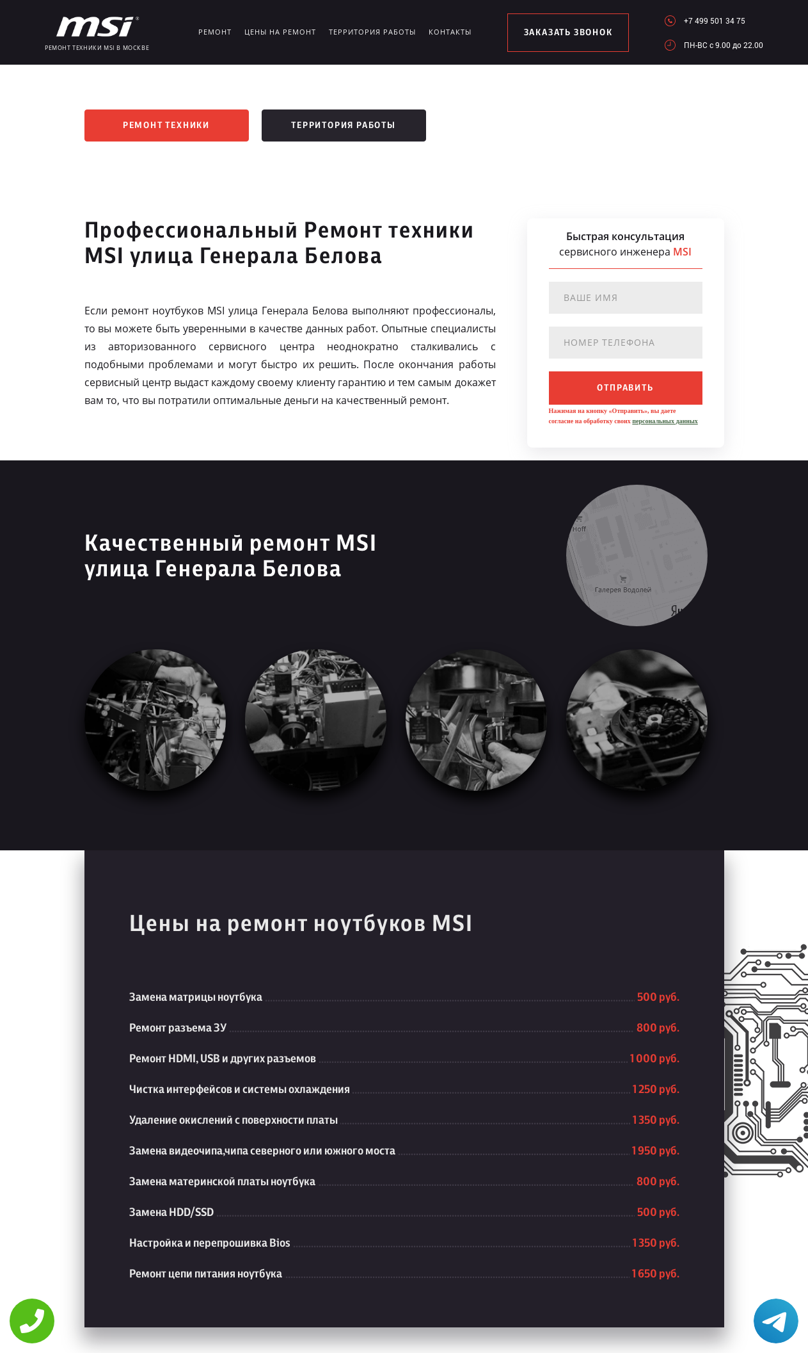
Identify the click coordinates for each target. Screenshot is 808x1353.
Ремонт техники (166, 125)
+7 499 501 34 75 (714, 20)
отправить (625, 388)
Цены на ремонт (280, 31)
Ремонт (215, 31)
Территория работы (372, 31)
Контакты (450, 31)
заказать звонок (568, 32)
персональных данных (664, 421)
